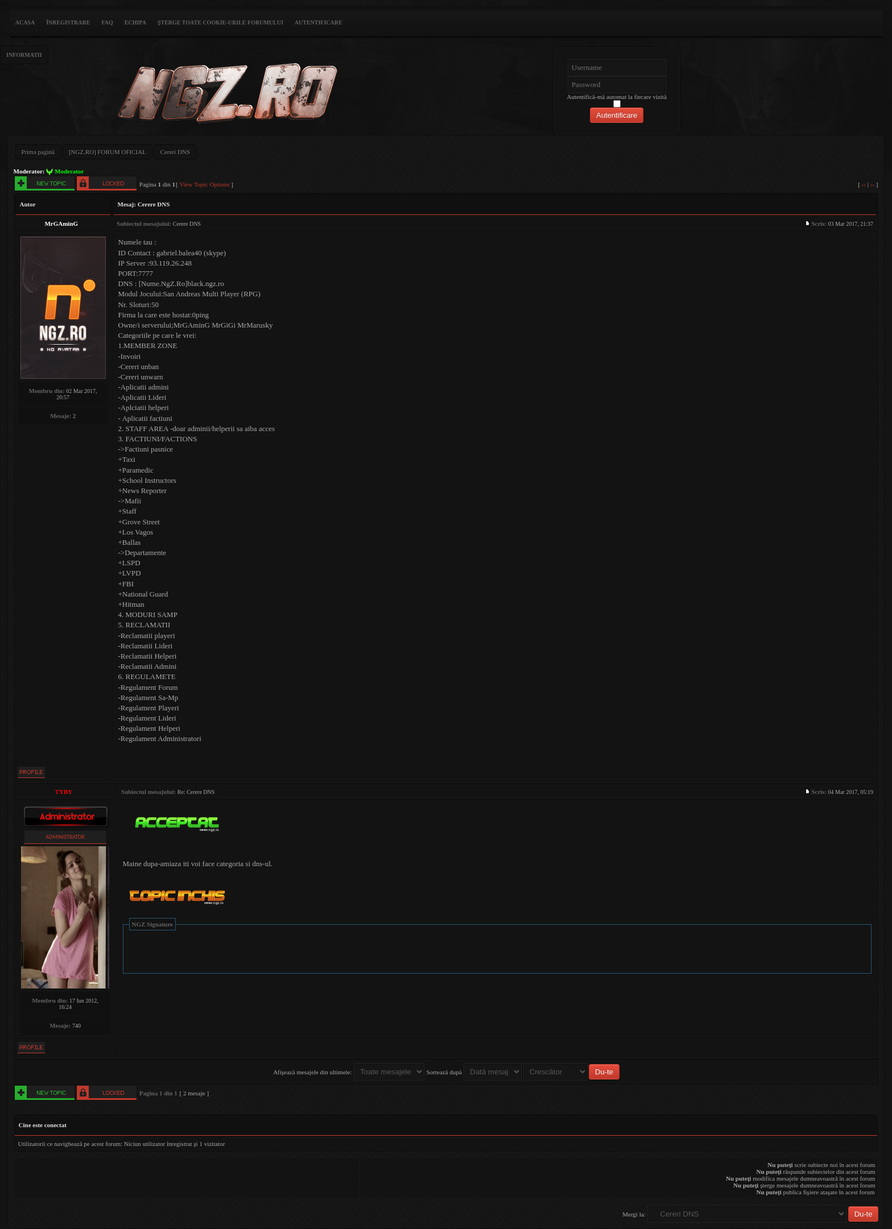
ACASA (25, 22)
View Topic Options (204, 184)
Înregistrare (68, 22)
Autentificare (318, 22)
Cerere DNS (154, 204)
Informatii (24, 55)
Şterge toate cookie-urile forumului (220, 22)
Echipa (135, 22)
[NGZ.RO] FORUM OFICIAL (107, 151)
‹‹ (864, 184)
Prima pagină (38, 151)
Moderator (69, 171)
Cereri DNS (175, 151)
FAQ (107, 22)
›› (872, 184)
